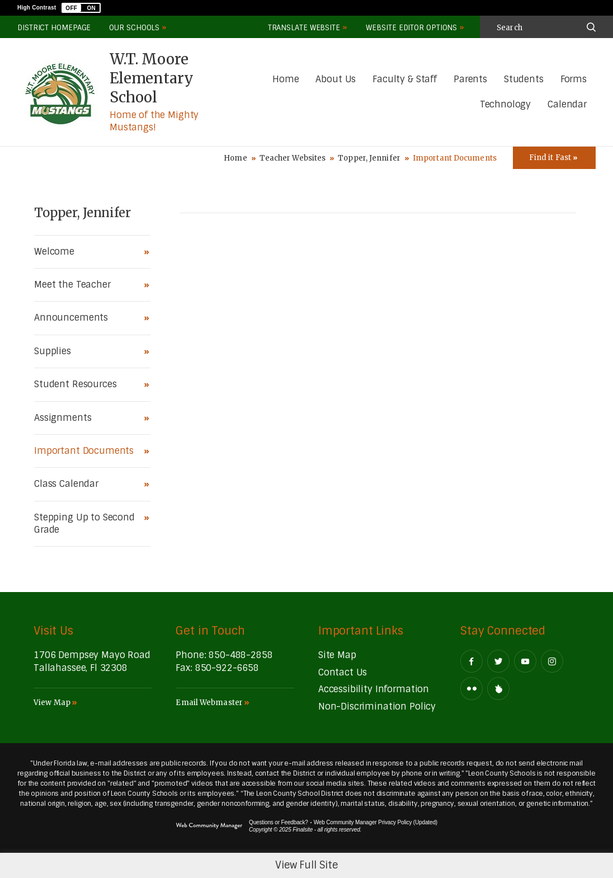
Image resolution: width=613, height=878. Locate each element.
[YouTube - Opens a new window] (525, 661)
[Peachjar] (498, 688)
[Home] (285, 79)
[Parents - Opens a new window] (470, 79)
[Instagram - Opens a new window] (552, 661)
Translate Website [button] (304, 27)
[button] (81, 8)
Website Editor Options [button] (411, 27)
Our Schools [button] (134, 27)
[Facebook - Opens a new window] (471, 661)
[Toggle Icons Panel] (554, 158)
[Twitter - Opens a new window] (498, 661)
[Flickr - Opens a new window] (471, 688)
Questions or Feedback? (278, 822)
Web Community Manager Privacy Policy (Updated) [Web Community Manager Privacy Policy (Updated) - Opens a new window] (375, 822)
